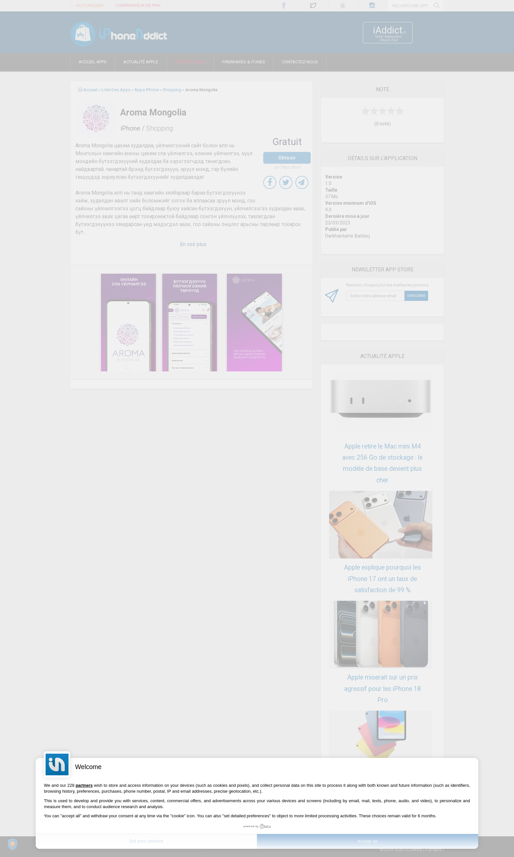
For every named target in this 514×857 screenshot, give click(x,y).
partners (84, 785)
